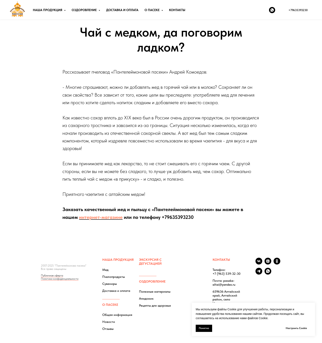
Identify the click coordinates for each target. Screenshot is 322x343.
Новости (108, 322)
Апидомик (146, 298)
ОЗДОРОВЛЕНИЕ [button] (85, 10)
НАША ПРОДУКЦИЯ (118, 260)
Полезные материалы (154, 291)
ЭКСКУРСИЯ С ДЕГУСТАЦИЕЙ (150, 262)
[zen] (267, 263)
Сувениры (109, 284)
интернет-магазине (101, 217)
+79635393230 (178, 217)
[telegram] (258, 273)
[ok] (277, 263)
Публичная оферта (52, 275)
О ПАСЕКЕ (110, 305)
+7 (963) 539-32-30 (226, 274)
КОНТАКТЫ (177, 10)
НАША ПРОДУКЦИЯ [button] (48, 10)
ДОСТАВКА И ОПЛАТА (122, 10)
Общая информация (117, 315)
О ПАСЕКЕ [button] (152, 10)
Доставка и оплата (116, 291)
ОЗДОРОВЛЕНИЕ (152, 281)
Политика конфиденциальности (59, 278)
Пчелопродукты (113, 277)
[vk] (258, 263)
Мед (105, 270)
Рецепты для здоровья (155, 305)
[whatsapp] (272, 10)
